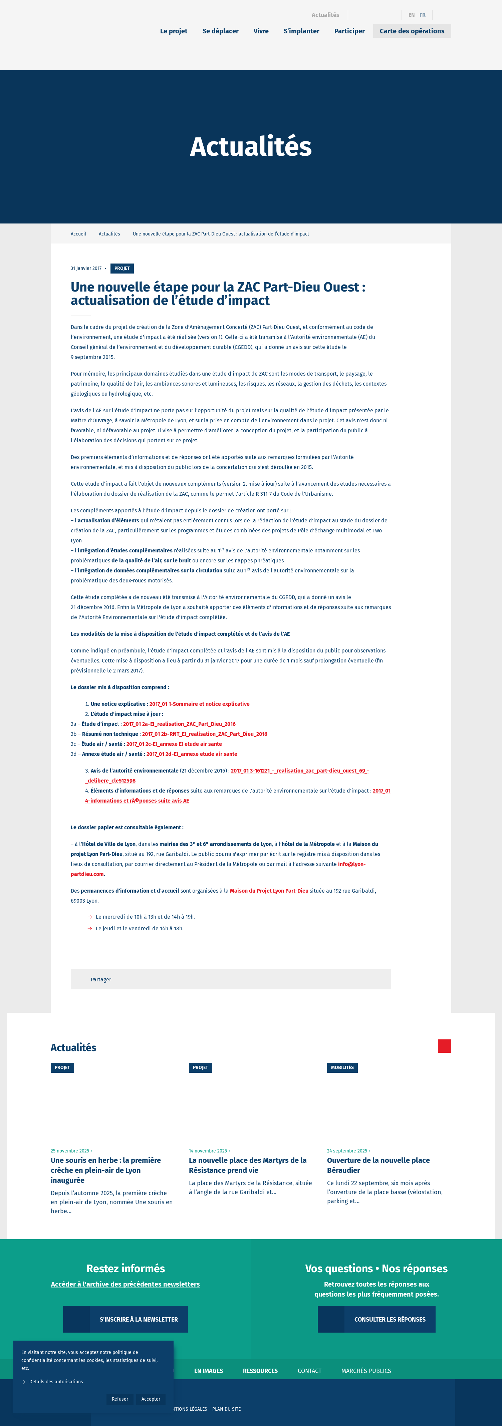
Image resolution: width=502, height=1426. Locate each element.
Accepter (151, 1399)
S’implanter (301, 31)
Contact (309, 1371)
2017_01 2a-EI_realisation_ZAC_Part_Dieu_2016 (179, 724)
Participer (349, 31)
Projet (122, 268)
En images (208, 1371)
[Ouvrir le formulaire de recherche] (442, 15)
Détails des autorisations (52, 1382)
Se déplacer (221, 31)
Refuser (120, 1399)
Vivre (261, 31)
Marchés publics (366, 1371)
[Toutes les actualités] (416, 1046)
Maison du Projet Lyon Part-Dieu (269, 891)
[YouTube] (392, 15)
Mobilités (342, 1067)
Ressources (260, 1371)
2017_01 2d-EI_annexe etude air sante (192, 754)
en (412, 15)
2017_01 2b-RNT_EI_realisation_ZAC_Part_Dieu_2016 (204, 734)
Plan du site (226, 1409)
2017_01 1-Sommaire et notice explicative (200, 704)
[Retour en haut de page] (380, 979)
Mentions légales (186, 1409)
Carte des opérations (412, 31)
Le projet (174, 31)
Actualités (325, 15)
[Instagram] (381, 15)
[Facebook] (357, 15)
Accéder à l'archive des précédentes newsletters (125, 1284)
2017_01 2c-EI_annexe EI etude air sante (174, 744)
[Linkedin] (369, 15)
